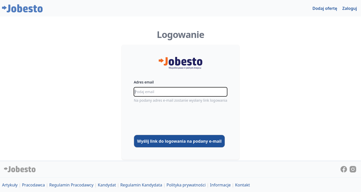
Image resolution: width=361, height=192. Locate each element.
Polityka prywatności (186, 185)
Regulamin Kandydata (141, 185)
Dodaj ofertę (325, 8)
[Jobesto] (22, 8)
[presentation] (180, 119)
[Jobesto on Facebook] (344, 169)
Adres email (144, 82)
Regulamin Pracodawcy (71, 185)
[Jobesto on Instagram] (353, 169)
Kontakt (242, 185)
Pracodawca (33, 185)
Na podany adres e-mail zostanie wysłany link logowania (180, 100)
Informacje (220, 185)
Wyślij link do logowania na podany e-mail (179, 141)
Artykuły (10, 185)
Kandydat (107, 185)
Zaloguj (349, 8)
